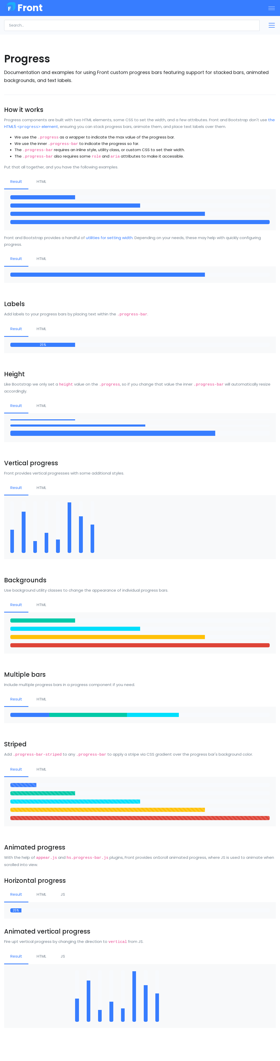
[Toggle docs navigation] (269, 25)
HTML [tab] (41, 181)
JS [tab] (63, 894)
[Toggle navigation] (271, 8)
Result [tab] (16, 181)
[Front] (23, 8)
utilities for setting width (109, 237)
